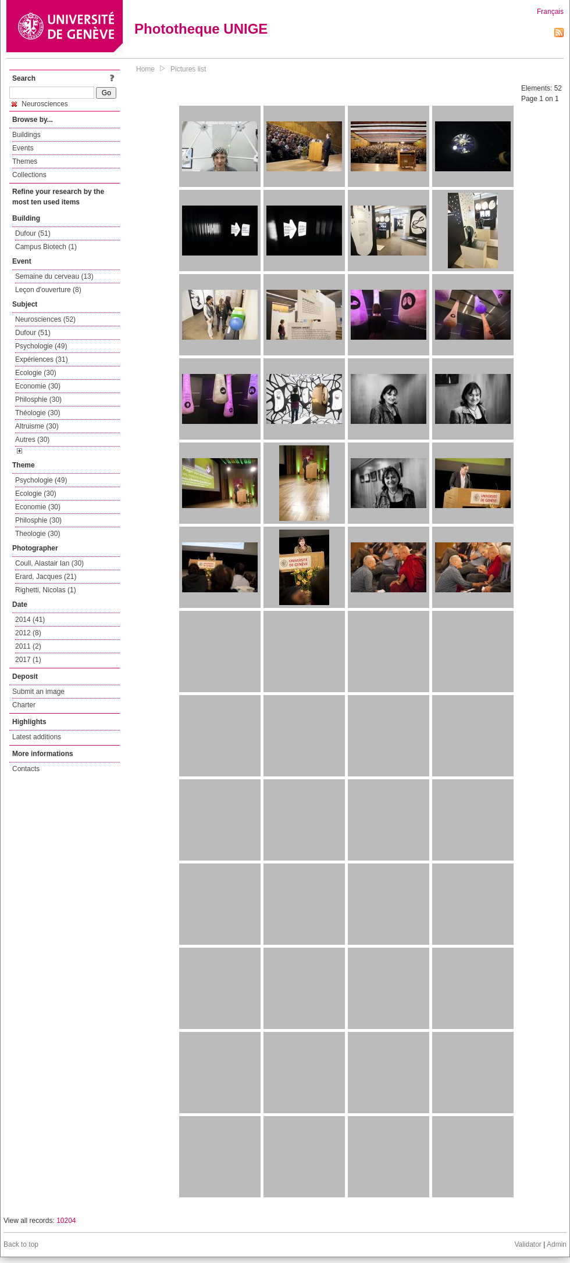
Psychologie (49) (41, 346)
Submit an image (38, 692)
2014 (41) (30, 620)
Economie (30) (37, 386)
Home (145, 69)
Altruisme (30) (37, 426)
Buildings (26, 135)
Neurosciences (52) (45, 319)
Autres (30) (32, 440)
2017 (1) (28, 660)
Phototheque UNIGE (201, 29)
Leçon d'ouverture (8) (48, 290)
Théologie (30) (37, 413)
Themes (24, 161)
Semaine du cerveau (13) (54, 276)
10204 (66, 1221)
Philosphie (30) (38, 399)
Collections (29, 175)
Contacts (26, 769)
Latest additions (36, 737)
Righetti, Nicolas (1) (45, 590)
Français (550, 12)
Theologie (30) (37, 534)
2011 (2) (28, 646)
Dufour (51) (33, 233)
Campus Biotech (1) (46, 247)
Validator (527, 1244)
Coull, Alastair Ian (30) (49, 563)
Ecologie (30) (35, 373)
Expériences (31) (41, 359)
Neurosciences (40, 104)
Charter (23, 705)
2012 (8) (28, 633)
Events (23, 148)
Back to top (20, 1244)
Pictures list (188, 69)
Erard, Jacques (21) (45, 577)
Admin (557, 1244)
